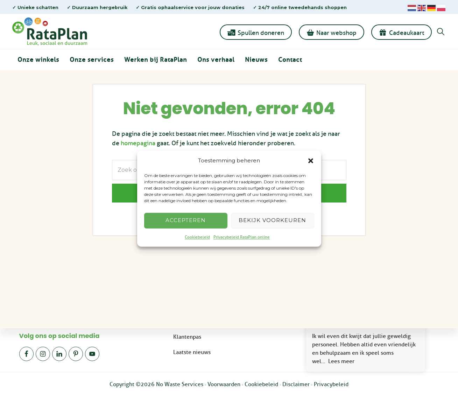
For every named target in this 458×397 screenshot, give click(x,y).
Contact (290, 60)
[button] (310, 160)
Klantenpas (187, 336)
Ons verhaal (215, 60)
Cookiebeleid (197, 237)
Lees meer (341, 361)
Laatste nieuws (192, 351)
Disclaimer (296, 384)
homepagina (138, 143)
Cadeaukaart (406, 33)
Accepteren (185, 220)
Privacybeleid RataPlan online (241, 237)
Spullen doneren (261, 33)
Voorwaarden (223, 384)
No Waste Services (179, 384)
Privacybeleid (331, 384)
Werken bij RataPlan (155, 60)
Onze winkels (38, 60)
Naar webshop (336, 33)
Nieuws (256, 60)
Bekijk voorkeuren (272, 220)
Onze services (92, 60)
